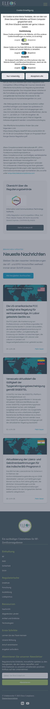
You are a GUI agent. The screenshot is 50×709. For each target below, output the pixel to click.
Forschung (6, 587)
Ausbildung (7, 592)
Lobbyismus (7, 596)
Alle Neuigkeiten (13, 8)
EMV (4, 561)
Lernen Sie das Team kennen (14, 635)
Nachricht (6, 609)
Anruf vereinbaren (10, 644)
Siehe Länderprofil (25, 228)
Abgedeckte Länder (10, 613)
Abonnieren (25, 682)
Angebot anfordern (10, 649)
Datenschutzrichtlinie (10, 698)
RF (3, 556)
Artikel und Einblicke (10, 618)
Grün (4, 570)
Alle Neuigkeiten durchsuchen (18, 276)
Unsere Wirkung (9, 640)
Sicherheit (6, 566)
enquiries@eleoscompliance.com (21, 173)
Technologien (8, 623)
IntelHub (6, 583)
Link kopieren (37, 73)
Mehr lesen (39, 349)
